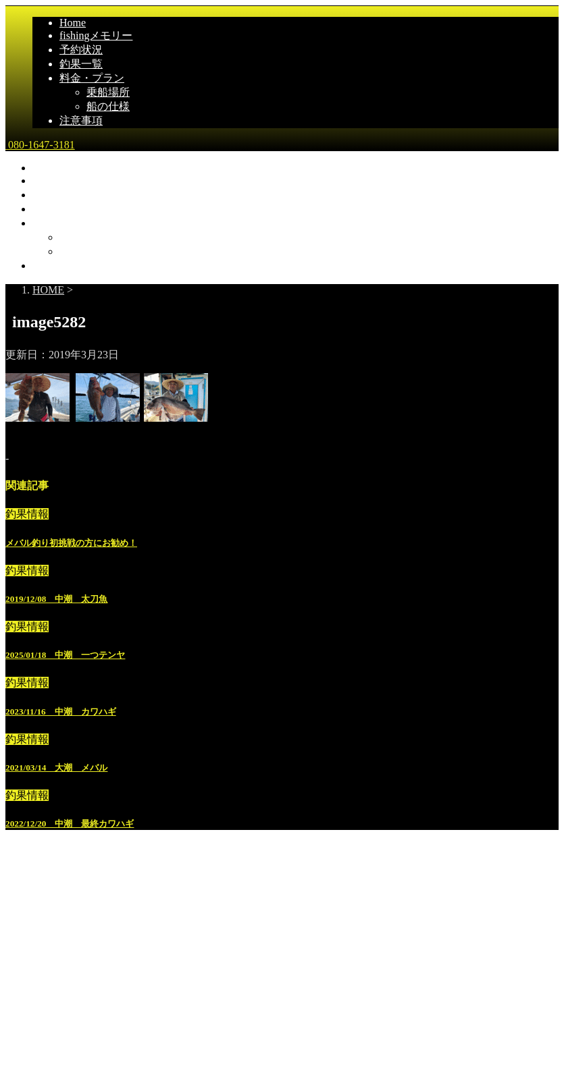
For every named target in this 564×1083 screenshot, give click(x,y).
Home (72, 22)
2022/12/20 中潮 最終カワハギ (69, 823)
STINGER (284, 1064)
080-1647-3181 (40, 144)
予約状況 (81, 49)
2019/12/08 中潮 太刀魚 (56, 599)
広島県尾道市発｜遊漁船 (64, 991)
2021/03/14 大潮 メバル (56, 767)
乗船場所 (108, 92)
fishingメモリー (95, 35)
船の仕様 (108, 106)
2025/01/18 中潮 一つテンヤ (65, 655)
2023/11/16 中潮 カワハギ (60, 711)
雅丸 (18, 963)
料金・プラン (91, 78)
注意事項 (81, 120)
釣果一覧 (81, 64)
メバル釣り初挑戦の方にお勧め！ (71, 543)
